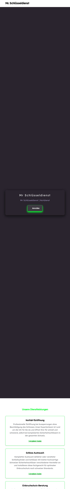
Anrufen (35, 208)
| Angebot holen (35, 441)
